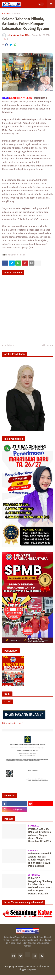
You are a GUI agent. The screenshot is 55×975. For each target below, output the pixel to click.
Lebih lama (46, 345)
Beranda (6, 14)
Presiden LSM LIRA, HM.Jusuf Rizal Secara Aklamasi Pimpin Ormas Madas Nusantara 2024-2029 (39, 835)
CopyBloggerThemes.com (28, 966)
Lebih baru (9, 345)
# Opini (7, 701)
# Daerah (16, 14)
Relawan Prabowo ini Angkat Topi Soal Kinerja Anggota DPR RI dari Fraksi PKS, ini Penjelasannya (39, 859)
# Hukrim (21, 255)
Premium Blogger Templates (34, 968)
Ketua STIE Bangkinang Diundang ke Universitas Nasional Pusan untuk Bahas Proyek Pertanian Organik (40, 886)
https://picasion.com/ (12, 723)
